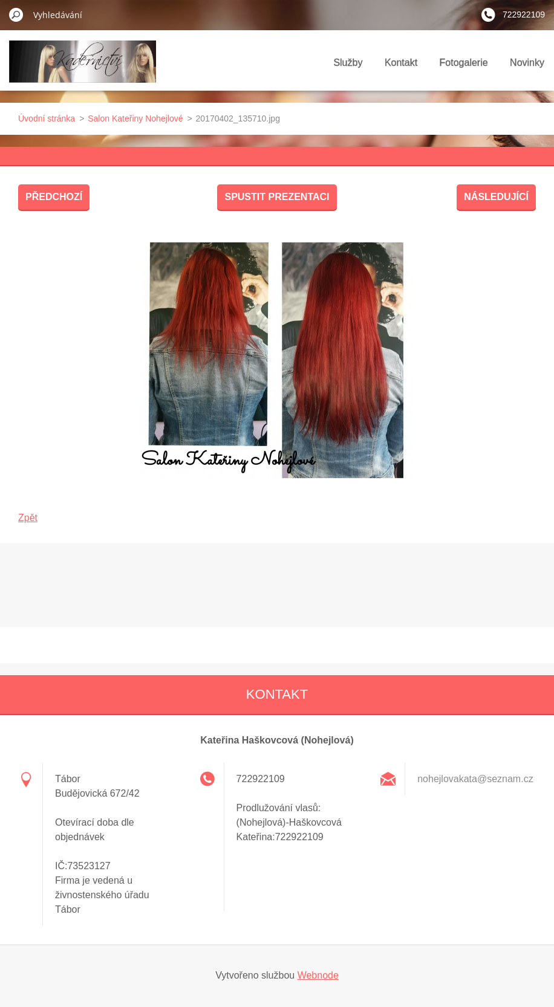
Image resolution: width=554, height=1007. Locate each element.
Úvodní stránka (46, 118)
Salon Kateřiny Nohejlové (135, 118)
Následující (496, 197)
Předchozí (53, 197)
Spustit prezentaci (276, 197)
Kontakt (401, 62)
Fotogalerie (464, 62)
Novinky (527, 62)
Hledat (16, 14)
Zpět (27, 518)
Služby (347, 62)
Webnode (318, 975)
